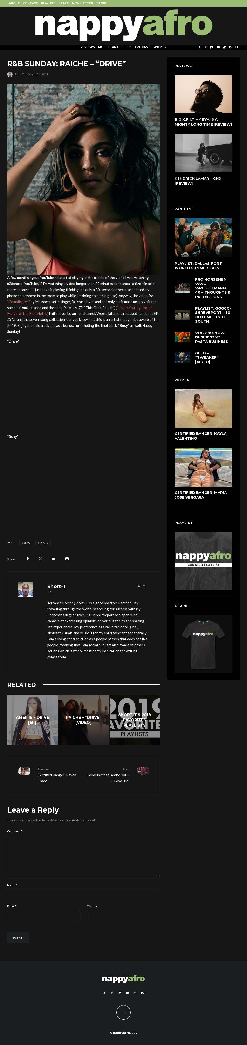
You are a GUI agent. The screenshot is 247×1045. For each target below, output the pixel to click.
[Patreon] (212, 47)
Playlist (48, 3)
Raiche (44, 543)
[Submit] (53, 559)
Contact (30, 3)
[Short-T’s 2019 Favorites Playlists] (135, 720)
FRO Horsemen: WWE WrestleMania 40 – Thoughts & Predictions (213, 288)
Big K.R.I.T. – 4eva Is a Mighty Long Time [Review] (203, 121)
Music (103, 47)
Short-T (19, 74)
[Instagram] (206, 47)
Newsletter (82, 3)
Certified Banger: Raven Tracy (59, 775)
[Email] (67, 559)
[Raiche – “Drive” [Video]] (83, 720)
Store (101, 3)
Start (64, 3)
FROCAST (142, 47)
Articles (119, 47)
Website (92, 914)
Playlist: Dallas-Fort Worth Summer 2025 (198, 265)
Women (160, 47)
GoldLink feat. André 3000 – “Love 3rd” (108, 775)
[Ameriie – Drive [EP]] (32, 720)
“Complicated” (18, 301)
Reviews (87, 47)
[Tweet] (40, 559)
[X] (200, 47)
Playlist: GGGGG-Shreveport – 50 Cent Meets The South (213, 316)
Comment (14, 831)
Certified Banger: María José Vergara (201, 495)
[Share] (28, 559)
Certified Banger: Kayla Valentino (200, 436)
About (14, 3)
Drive (26, 543)
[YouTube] (218, 47)
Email (11, 914)
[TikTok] (224, 47)
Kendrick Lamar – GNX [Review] (198, 180)
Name (12, 892)
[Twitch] (230, 47)
